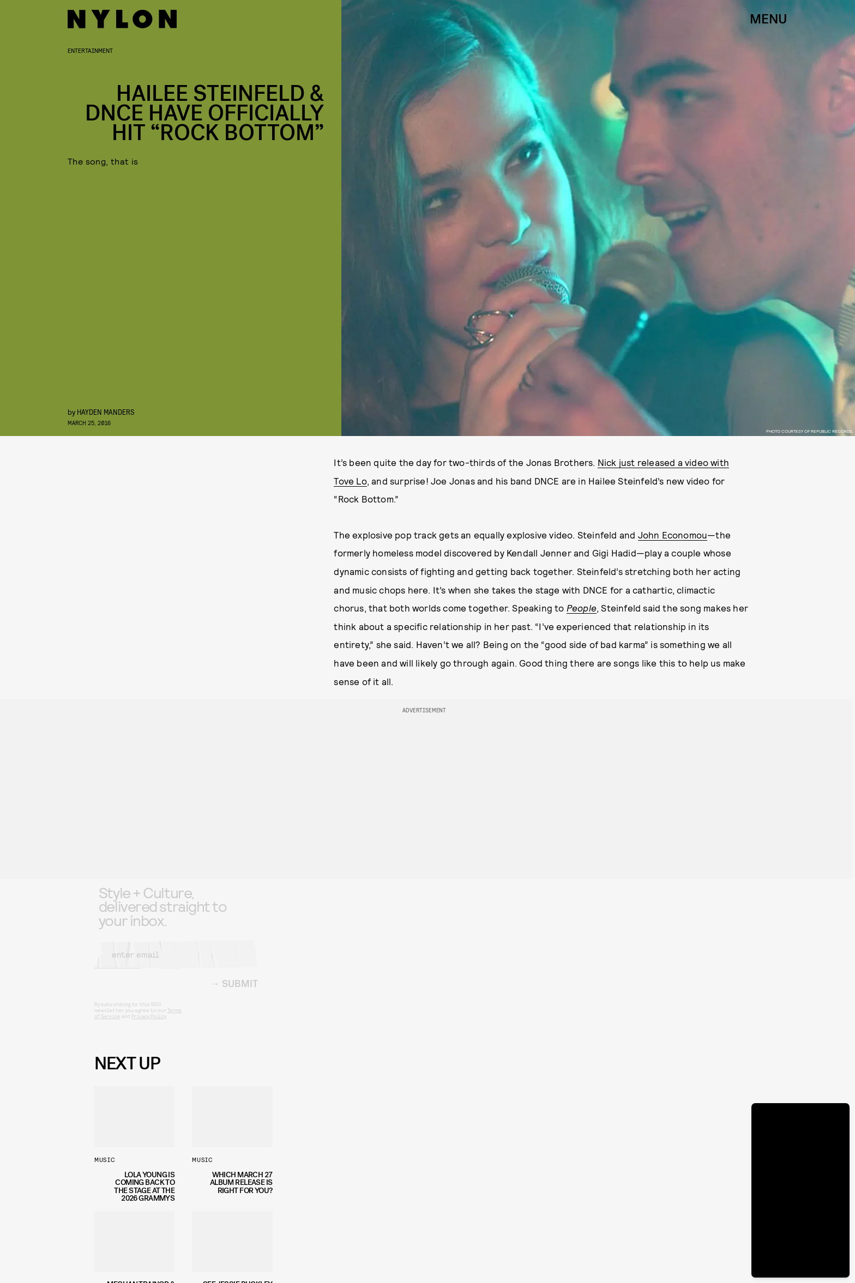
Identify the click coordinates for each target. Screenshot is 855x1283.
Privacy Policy (148, 1024)
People (582, 607)
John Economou (673, 534)
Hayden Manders (106, 411)
